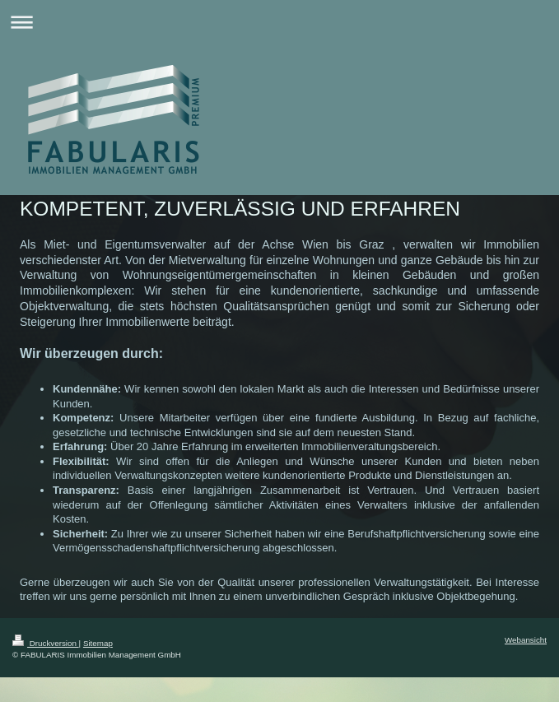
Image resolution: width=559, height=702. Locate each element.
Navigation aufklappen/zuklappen (279, 22)
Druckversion (45, 643)
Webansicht (526, 639)
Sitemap (98, 643)
